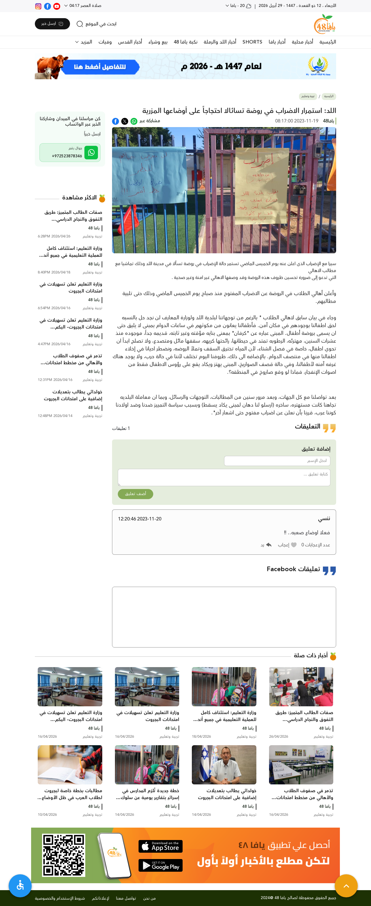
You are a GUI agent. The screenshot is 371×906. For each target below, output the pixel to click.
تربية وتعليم (308, 96)
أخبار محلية (302, 42)
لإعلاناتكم (100, 898)
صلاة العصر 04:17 (84, 6)
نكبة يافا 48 (185, 42)
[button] (287, 545)
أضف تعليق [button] (135, 494)
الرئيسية (327, 42)
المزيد (85, 42)
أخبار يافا (277, 42)
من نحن (149, 898)
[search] (96, 24)
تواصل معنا (126, 898)
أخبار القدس (130, 42)
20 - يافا (240, 6)
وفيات (105, 42)
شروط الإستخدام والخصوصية (60, 898)
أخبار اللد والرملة (220, 42)
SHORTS (252, 42)
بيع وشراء (157, 42)
